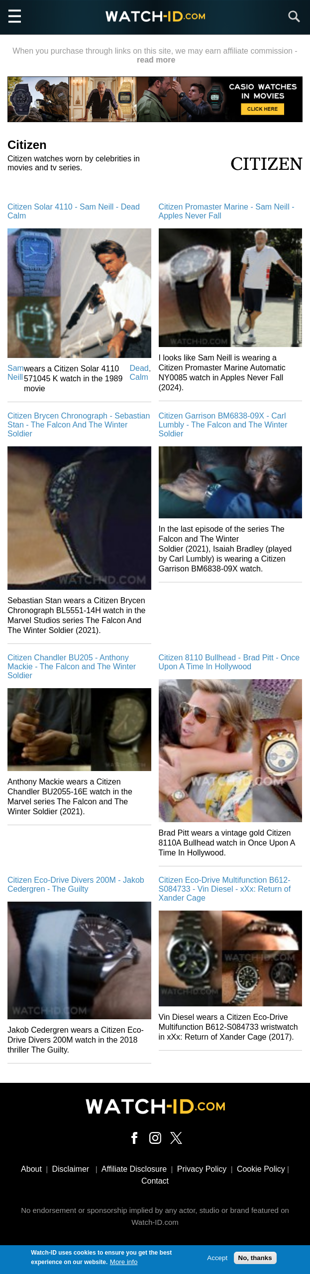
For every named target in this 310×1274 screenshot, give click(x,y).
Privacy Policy (202, 1169)
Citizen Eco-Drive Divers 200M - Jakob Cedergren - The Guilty (75, 884)
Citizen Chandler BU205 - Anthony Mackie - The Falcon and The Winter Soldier (71, 666)
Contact (155, 1181)
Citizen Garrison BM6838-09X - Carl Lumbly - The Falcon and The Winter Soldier (223, 425)
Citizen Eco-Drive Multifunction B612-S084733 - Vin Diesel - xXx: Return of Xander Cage (225, 889)
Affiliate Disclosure (134, 1169)
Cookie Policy (261, 1169)
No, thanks (255, 1259)
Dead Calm (139, 372)
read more (156, 60)
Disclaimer (70, 1169)
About (31, 1169)
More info (124, 1263)
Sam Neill (15, 372)
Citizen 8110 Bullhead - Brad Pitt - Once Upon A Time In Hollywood (229, 662)
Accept (217, 1259)
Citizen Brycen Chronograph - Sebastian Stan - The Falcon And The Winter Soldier (78, 425)
